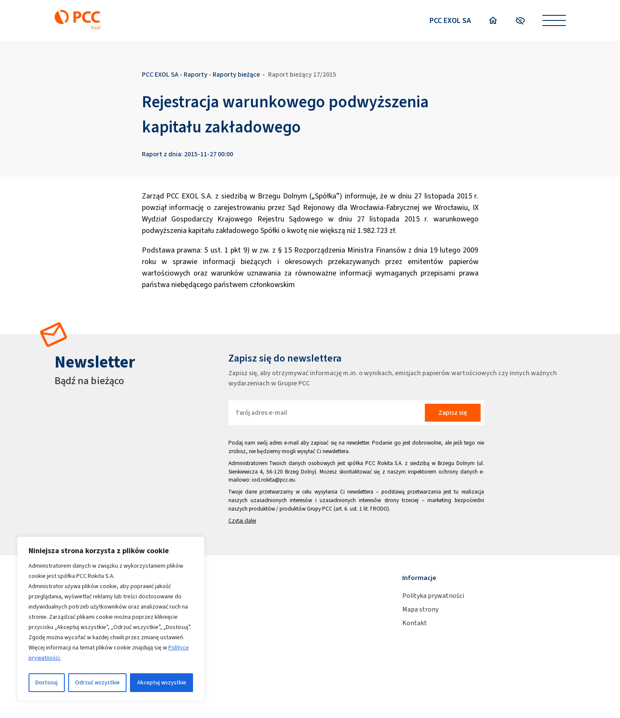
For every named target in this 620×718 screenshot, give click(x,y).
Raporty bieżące (236, 74)
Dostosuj (46, 682)
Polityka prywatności (433, 595)
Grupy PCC (319, 508)
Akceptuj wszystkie (161, 682)
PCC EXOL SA (450, 20)
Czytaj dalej (242, 520)
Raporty (196, 74)
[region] (111, 619)
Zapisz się (452, 412)
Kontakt (414, 622)
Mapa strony (420, 609)
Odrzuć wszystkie (97, 682)
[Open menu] (554, 20)
